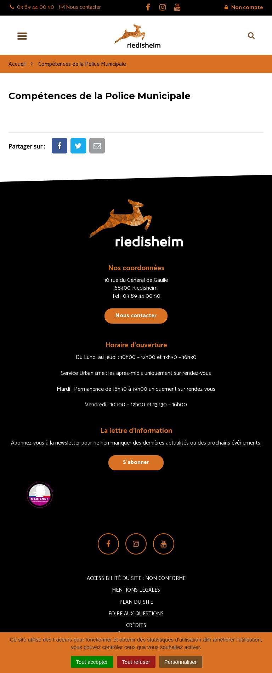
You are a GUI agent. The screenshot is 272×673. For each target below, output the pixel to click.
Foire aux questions (136, 613)
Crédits (136, 625)
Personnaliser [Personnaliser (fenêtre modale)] (180, 662)
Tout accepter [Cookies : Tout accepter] (92, 662)
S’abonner (136, 462)
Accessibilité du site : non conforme (136, 578)
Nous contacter (136, 315)
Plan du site (136, 602)
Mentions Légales (136, 590)
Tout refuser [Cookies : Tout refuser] (136, 662)
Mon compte (244, 8)
